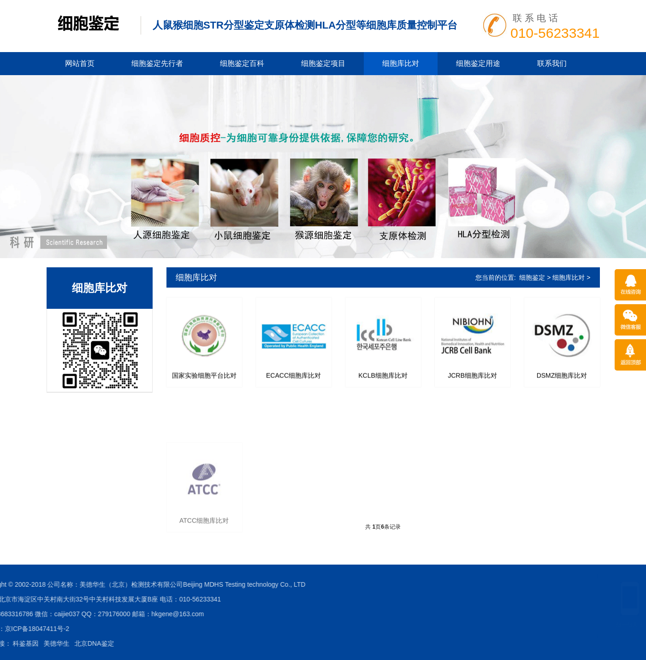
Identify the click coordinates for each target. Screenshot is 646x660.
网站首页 (80, 63)
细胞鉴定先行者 (157, 63)
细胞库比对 (400, 63)
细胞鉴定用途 (478, 63)
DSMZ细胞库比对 (562, 382)
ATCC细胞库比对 (204, 563)
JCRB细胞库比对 (472, 382)
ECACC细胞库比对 (293, 382)
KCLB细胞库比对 (383, 382)
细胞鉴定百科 (242, 63)
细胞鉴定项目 (323, 63)
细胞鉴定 (532, 277)
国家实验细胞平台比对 (204, 382)
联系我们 (552, 63)
